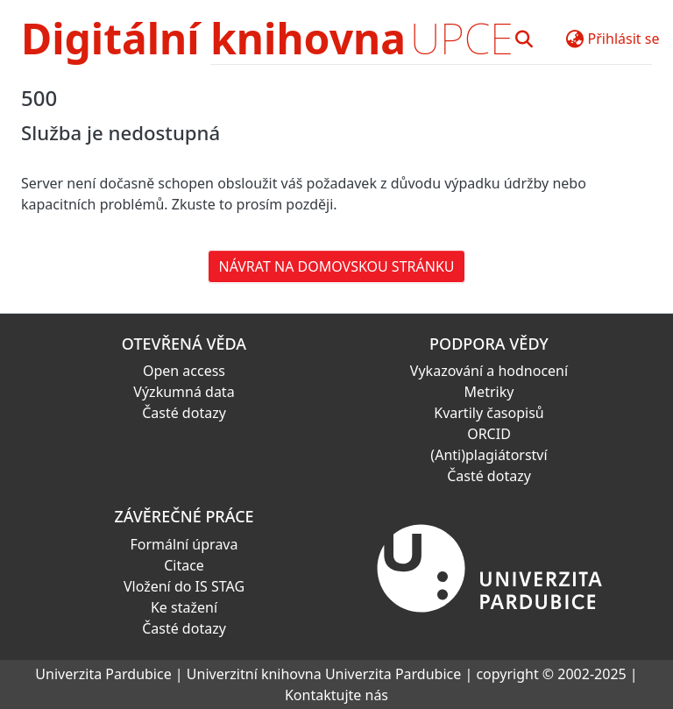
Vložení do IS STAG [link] (184, 586)
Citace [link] (184, 565)
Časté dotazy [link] (184, 412)
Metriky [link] (489, 391)
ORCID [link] (489, 433)
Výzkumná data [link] (183, 391)
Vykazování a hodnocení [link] (489, 370)
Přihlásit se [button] (624, 38)
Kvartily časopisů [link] (489, 412)
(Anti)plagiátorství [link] (488, 454)
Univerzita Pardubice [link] (103, 674)
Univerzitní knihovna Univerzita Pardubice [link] (324, 674)
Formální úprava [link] (184, 544)
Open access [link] (184, 370)
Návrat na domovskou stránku (337, 266)
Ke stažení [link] (184, 607)
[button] (524, 38)
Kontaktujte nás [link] (336, 695)
